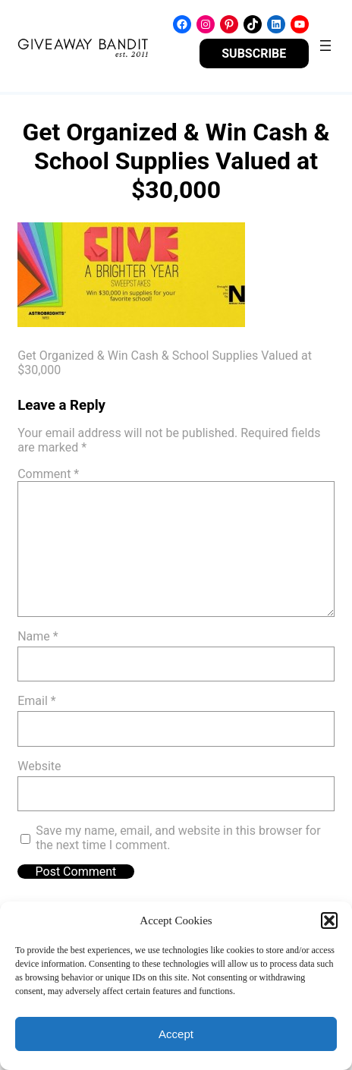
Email (36, 701)
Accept (176, 1034)
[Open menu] (325, 45)
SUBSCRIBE (254, 53)
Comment (48, 474)
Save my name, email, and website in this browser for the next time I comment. (178, 837)
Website (39, 766)
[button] (329, 920)
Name (37, 636)
